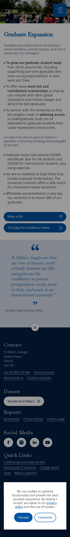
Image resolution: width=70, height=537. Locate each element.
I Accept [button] (23, 517)
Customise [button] (45, 517)
